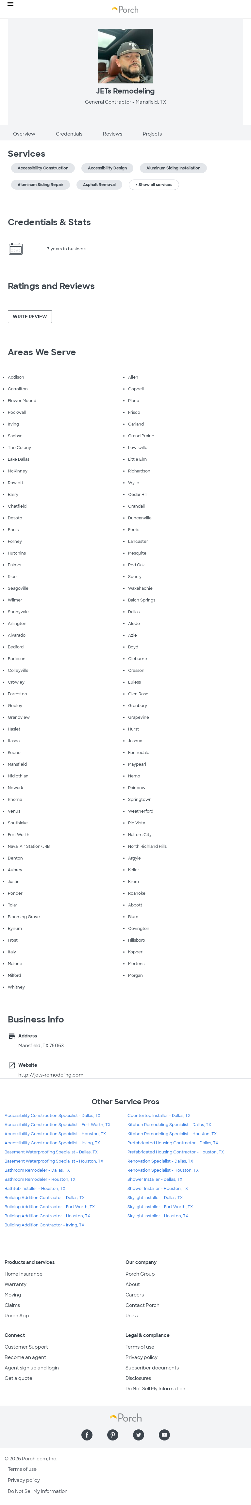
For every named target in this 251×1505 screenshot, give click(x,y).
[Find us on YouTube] (164, 1434)
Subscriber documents (152, 1368)
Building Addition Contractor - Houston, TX (47, 1216)
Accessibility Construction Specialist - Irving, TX (52, 1143)
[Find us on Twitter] (138, 1434)
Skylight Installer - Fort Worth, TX (160, 1206)
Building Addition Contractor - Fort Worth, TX (50, 1206)
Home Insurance (23, 1274)
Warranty (15, 1284)
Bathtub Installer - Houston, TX (35, 1188)
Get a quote (18, 1378)
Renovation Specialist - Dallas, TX (160, 1161)
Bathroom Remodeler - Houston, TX (40, 1179)
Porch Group (140, 1274)
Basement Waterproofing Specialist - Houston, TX (54, 1161)
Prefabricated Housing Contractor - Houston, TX (175, 1152)
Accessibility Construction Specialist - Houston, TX (55, 1133)
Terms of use (140, 1347)
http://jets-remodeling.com (50, 1075)
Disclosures (138, 1378)
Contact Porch (142, 1305)
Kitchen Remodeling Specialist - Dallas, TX (169, 1124)
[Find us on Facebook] (86, 1434)
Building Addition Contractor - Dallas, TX (45, 1197)
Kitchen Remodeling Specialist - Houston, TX (172, 1133)
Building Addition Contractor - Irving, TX (44, 1225)
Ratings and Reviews (51, 286)
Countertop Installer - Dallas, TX (159, 1115)
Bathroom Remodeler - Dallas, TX (37, 1170)
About (133, 1284)
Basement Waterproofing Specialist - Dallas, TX (51, 1152)
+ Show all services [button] (154, 184)
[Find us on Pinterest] (112, 1434)
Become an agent (25, 1357)
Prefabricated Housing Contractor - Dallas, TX (172, 1143)
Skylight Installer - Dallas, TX (155, 1197)
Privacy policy (142, 1357)
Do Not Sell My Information (155, 1389)
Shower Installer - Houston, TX (157, 1188)
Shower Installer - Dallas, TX (154, 1179)
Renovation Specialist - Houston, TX (163, 1170)
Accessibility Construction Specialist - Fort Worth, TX (57, 1124)
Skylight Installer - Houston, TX (157, 1216)
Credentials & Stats (49, 222)
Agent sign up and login (32, 1368)
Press (132, 1316)
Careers (135, 1295)
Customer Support (26, 1347)
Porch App (17, 1316)
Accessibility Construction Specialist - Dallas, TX (52, 1115)
